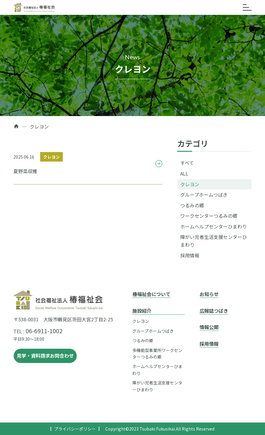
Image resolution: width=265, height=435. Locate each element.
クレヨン (189, 184)
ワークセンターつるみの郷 (208, 215)
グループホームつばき (204, 194)
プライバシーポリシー (75, 429)
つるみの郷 (192, 205)
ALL (184, 173)
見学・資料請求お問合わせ (45, 355)
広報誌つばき (214, 310)
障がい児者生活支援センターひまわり (213, 240)
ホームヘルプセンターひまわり (213, 226)
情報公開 (209, 327)
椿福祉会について (151, 294)
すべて (187, 162)
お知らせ (209, 294)
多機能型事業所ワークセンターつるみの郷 (157, 353)
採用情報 (189, 255)
